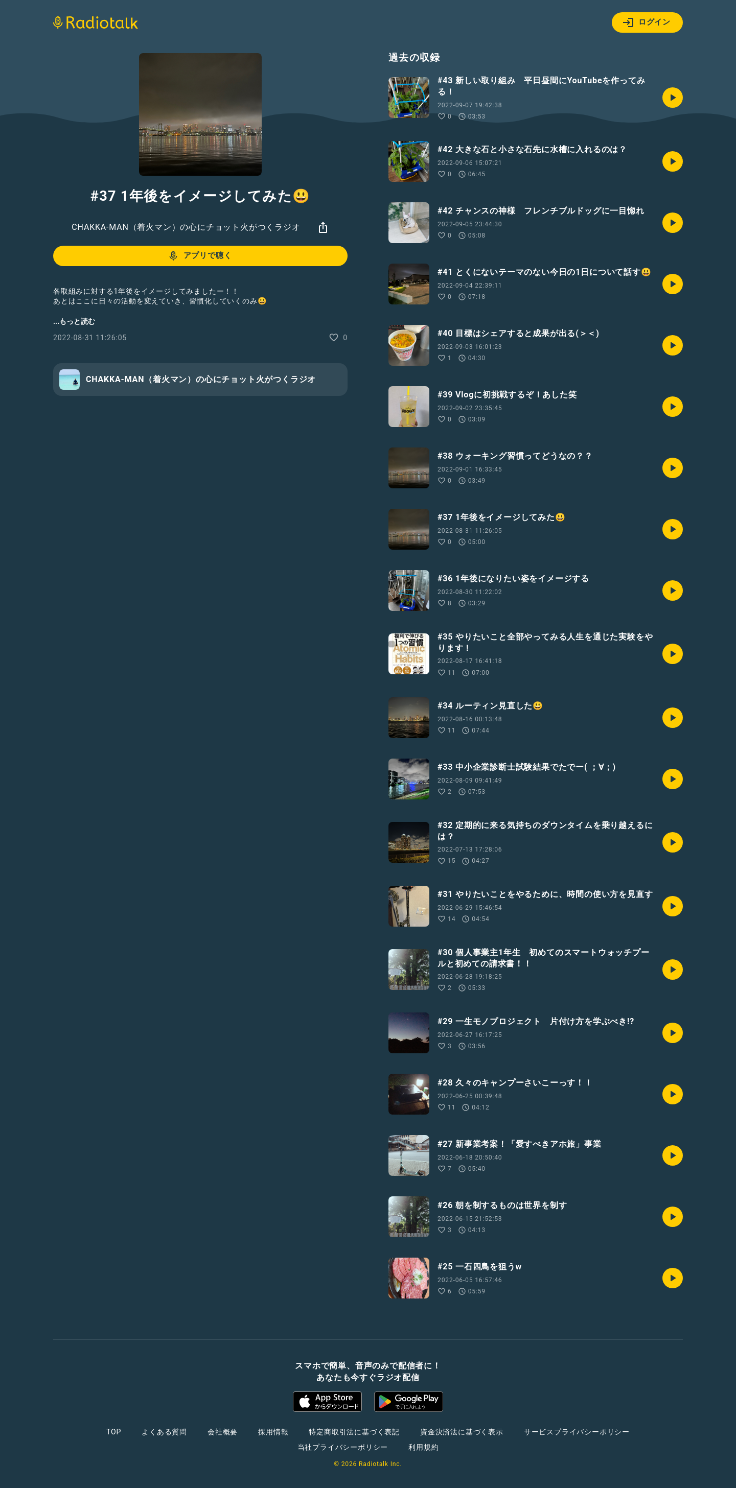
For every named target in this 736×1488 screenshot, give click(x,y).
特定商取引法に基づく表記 (354, 1432)
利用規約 (423, 1447)
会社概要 (223, 1432)
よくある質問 (164, 1432)
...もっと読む (74, 321)
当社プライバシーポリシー (342, 1447)
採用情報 (273, 1432)
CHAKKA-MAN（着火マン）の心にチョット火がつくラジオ (186, 227)
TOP (113, 1432)
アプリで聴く (199, 256)
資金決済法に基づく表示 (461, 1432)
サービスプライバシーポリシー (577, 1432)
